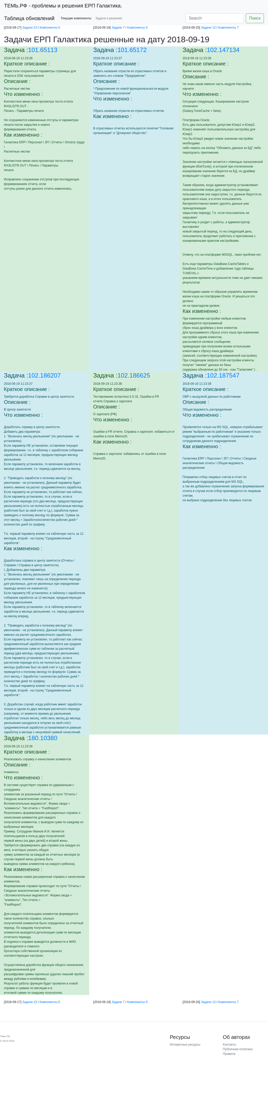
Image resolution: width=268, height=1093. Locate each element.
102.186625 (133, 375)
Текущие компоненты (76, 18)
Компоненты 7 (228, 27)
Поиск (255, 18)
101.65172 (132, 49)
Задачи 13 (208, 27)
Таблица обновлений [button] (29, 18)
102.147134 (223, 49)
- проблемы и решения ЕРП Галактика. (63, 6)
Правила (229, 1054)
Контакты (229, 1044)
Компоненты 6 (49, 27)
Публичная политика (238, 1049)
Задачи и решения (108, 18)
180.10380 (42, 738)
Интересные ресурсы (185, 1044)
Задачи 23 (29, 27)
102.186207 (44, 375)
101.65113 (42, 49)
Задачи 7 (118, 27)
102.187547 (223, 375)
